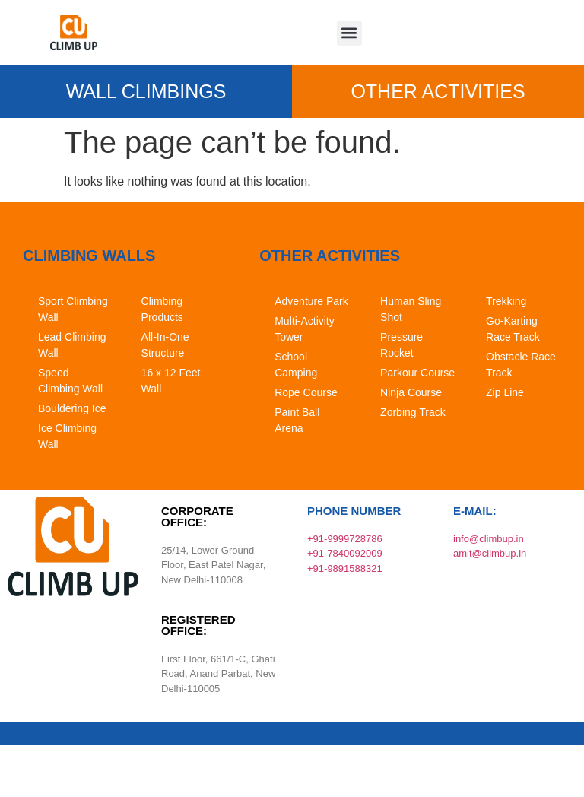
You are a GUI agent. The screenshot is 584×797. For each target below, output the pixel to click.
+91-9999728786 (344, 539)
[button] (349, 33)
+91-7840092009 (344, 553)
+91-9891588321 (344, 568)
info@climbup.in (488, 539)
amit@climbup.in (489, 553)
